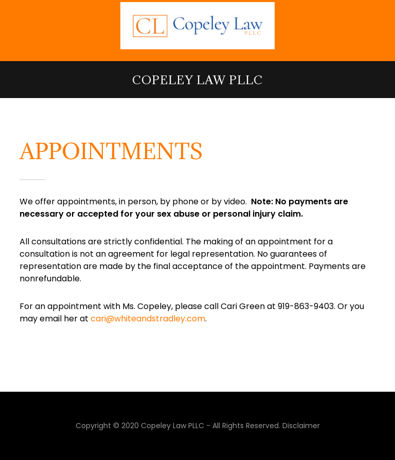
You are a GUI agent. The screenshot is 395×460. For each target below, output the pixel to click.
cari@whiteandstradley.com (148, 318)
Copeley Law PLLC (197, 79)
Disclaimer (301, 425)
